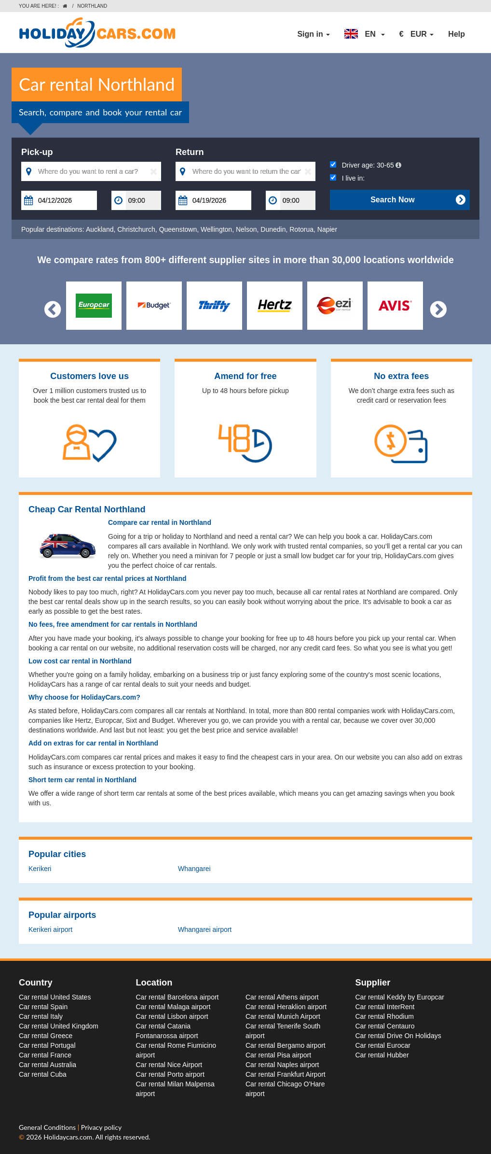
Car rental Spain (43, 1007)
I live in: (347, 178)
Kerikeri (39, 869)
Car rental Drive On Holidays (398, 1036)
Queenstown (178, 229)
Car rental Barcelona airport (177, 997)
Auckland (100, 229)
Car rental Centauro (385, 1026)
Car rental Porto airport (170, 1074)
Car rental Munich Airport (283, 1016)
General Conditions (48, 1127)
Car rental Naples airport (282, 1065)
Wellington (216, 229)
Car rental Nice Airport (169, 1065)
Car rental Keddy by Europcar (399, 997)
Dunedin (273, 229)
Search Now (417, 200)
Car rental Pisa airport (278, 1055)
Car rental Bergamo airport (286, 1045)
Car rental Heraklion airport (286, 1007)
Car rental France (45, 1055)
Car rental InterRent (385, 1007)
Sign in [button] (313, 34)
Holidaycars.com (67, 1137)
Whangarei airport (205, 929)
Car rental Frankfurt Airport (286, 1074)
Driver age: (365, 165)
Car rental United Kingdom (58, 1026)
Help (456, 34)
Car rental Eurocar (382, 1045)
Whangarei (194, 869)
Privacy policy (101, 1127)
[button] (364, 34)
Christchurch (136, 229)
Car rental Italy (41, 1016)
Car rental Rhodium (384, 1016)
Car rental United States (55, 997)
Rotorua (301, 229)
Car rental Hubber (382, 1055)
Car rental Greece (45, 1036)
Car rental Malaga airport (173, 1007)
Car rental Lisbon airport (172, 1016)
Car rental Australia (47, 1065)
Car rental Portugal (47, 1045)
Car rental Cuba (43, 1074)
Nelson (246, 229)
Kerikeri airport (50, 929)
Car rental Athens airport (282, 997)
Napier (327, 229)
